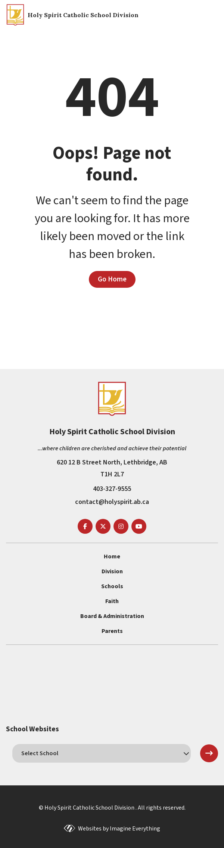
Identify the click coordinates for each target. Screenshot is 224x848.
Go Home (112, 279)
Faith (112, 601)
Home (112, 556)
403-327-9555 (112, 489)
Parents (112, 631)
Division (112, 571)
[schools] (101, 753)
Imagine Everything (135, 829)
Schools (112, 586)
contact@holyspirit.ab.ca (112, 502)
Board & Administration (112, 616)
